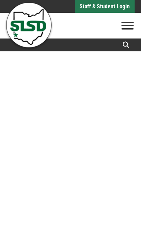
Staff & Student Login (104, 6)
